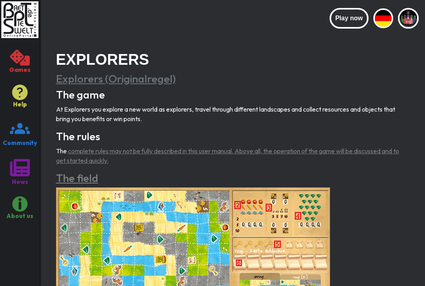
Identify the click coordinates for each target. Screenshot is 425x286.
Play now (349, 18)
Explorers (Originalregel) (116, 78)
